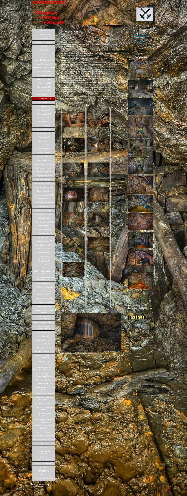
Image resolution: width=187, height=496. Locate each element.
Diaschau (140, 44)
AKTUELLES (141, 34)
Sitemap (47, 484)
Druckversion (37, 484)
